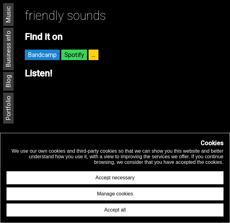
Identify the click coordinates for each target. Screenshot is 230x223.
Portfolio (8, 108)
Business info (8, 49)
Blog (8, 81)
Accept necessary (114, 177)
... (93, 55)
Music (8, 14)
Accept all (115, 209)
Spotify (74, 55)
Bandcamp (42, 55)
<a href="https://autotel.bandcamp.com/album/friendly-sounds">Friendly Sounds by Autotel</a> (124, 105)
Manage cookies (115, 193)
